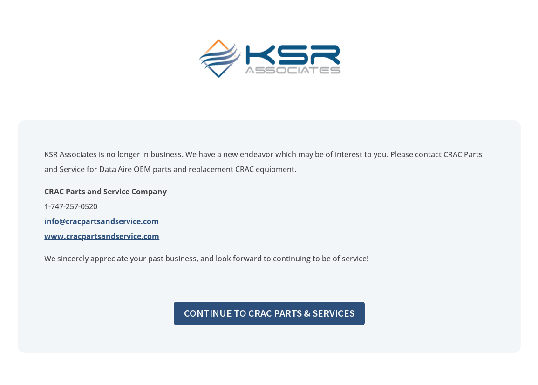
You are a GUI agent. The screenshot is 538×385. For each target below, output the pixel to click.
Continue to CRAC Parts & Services (269, 312)
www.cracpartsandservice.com (101, 236)
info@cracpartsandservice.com (101, 221)
